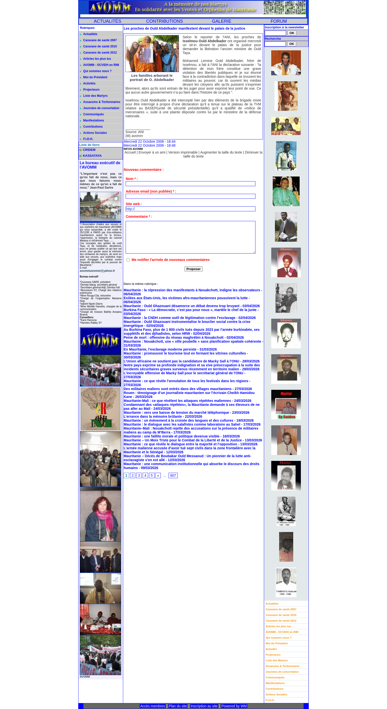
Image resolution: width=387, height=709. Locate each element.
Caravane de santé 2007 (98, 40)
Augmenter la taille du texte (221, 152)
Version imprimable (183, 152)
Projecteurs (89, 89)
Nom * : (132, 179)
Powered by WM (234, 706)
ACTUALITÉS (107, 21)
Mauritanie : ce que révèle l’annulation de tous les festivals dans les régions (186, 381)
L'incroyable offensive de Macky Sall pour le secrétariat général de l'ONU (183, 373)
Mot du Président (93, 77)
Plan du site (178, 706)
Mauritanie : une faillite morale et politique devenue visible (171, 436)
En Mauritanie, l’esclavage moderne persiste (160, 349)
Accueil (130, 152)
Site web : (134, 204)
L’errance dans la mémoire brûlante (153, 416)
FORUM (279, 21)
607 (173, 475)
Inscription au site (204, 706)
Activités (88, 83)
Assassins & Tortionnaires (100, 102)
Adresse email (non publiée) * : (151, 191)
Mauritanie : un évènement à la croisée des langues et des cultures (178, 420)
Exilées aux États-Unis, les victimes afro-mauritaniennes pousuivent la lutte (186, 298)
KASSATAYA (92, 156)
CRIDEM (89, 150)
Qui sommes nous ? (96, 71)
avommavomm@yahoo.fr (97, 271)
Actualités (88, 34)
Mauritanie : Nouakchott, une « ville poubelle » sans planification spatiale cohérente (192, 341)
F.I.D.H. (86, 139)
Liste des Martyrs (94, 96)
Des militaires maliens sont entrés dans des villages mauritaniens (178, 389)
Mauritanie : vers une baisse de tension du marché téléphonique (176, 412)
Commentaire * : (139, 216)
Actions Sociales (93, 133)
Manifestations (92, 120)
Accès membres (152, 706)
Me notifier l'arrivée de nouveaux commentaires (171, 260)
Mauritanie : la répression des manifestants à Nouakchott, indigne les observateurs (192, 290)
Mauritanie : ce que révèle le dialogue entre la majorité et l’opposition (180, 444)
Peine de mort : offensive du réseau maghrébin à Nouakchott (174, 337)
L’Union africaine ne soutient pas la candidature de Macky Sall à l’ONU (181, 361)
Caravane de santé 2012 (98, 52)
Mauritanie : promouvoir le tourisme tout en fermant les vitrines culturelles (185, 353)
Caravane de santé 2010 (98, 46)
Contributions (91, 126)
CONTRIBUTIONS (164, 21)
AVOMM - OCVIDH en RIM (99, 65)
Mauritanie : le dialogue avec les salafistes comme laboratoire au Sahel (182, 424)
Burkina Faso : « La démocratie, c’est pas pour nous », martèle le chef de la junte (190, 310)
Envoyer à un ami (151, 152)
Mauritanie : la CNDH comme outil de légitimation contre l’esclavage (179, 318)
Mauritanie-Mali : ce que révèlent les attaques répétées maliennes (177, 401)
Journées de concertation (99, 108)
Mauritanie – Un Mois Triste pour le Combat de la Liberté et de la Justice (183, 440)
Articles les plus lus (95, 58)
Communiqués (92, 114)
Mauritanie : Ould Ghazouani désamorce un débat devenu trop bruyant (181, 306)
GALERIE (221, 21)
